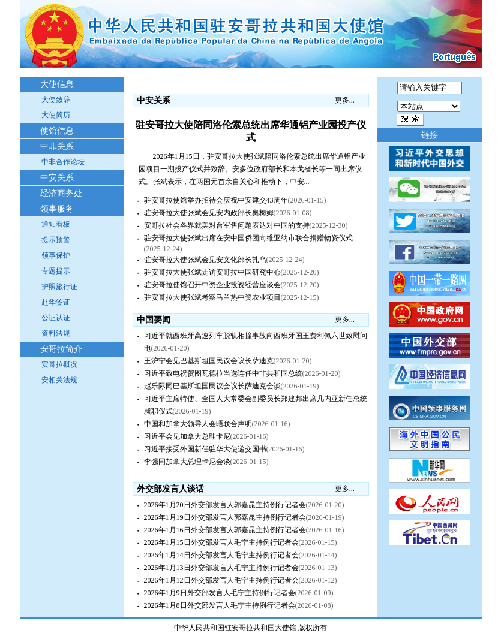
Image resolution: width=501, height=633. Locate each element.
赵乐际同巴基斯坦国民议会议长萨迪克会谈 (212, 386)
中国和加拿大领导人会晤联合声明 (198, 424)
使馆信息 (57, 130)
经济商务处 (61, 193)
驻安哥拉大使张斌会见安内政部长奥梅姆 (209, 213)
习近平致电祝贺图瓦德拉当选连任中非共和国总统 (223, 373)
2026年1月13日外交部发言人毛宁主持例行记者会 (221, 567)
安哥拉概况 (59, 364)
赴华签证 (55, 302)
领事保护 (55, 255)
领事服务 (57, 208)
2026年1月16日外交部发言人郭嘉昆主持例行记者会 (225, 530)
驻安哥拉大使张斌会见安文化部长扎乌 (205, 259)
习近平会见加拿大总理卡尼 (187, 436)
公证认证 (55, 318)
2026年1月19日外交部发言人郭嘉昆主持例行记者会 (225, 517)
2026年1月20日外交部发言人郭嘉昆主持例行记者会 (225, 505)
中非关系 (57, 146)
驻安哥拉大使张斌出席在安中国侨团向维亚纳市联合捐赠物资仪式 (248, 238)
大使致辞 (55, 99)
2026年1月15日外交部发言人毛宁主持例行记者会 (221, 542)
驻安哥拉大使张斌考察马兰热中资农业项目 (212, 297)
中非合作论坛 (63, 162)
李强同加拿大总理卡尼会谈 (187, 461)
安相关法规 (59, 380)
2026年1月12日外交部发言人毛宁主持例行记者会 (221, 580)
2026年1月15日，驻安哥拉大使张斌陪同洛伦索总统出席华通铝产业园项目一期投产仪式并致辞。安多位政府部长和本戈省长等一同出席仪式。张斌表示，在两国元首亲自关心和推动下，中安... (252, 169)
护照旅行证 (59, 286)
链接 (429, 135)
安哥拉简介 (61, 349)
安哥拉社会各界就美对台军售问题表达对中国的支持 (227, 225)
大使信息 (57, 84)
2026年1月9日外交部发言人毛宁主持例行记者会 (219, 593)
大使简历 (55, 115)
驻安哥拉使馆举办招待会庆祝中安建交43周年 (216, 200)
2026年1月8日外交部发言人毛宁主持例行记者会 (219, 605)
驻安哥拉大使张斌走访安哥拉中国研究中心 (212, 272)
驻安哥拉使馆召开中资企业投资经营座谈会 (212, 285)
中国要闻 (153, 319)
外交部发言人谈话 (170, 488)
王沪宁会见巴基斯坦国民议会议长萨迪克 (209, 361)
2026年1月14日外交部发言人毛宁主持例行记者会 (221, 555)
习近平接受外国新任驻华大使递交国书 (205, 449)
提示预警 (55, 240)
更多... (345, 100)
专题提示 (55, 271)
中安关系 (57, 177)
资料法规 (55, 333)
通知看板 (55, 224)
